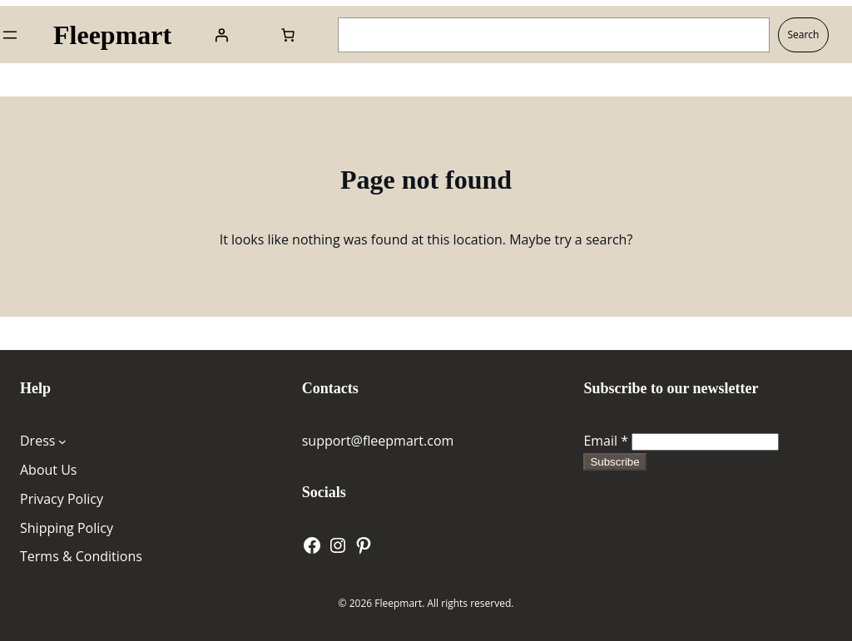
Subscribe (614, 462)
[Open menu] (10, 35)
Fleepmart (112, 35)
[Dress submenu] (62, 441)
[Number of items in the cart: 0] (288, 35)
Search (803, 34)
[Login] (221, 35)
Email (605, 440)
